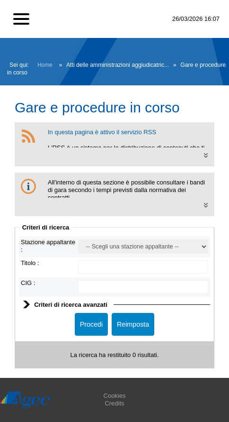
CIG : (28, 282)
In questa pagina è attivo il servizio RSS (102, 132)
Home (45, 65)
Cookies (115, 395)
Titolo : (30, 262)
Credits (114, 403)
